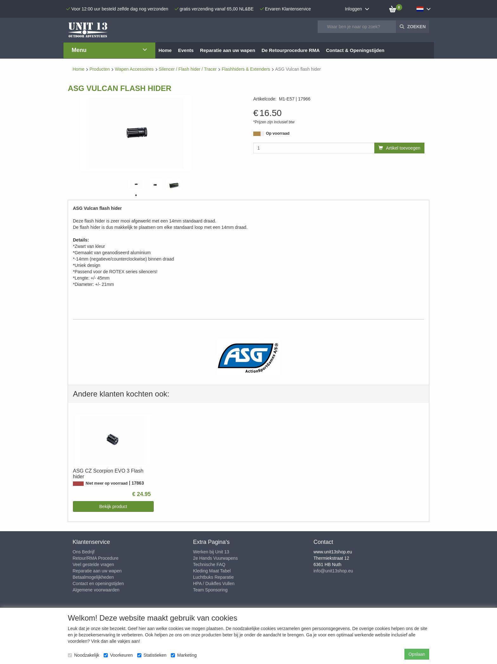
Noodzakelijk (83, 655)
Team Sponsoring (210, 589)
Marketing (184, 655)
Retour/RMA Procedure (96, 558)
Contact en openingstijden (98, 583)
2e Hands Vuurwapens (215, 558)
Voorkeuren (118, 655)
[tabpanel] (136, 184)
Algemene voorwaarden (96, 589)
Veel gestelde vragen (93, 564)
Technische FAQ (209, 564)
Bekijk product (113, 506)
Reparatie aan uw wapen (97, 570)
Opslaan (417, 654)
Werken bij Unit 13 (211, 551)
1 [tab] (136, 195)
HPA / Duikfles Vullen (214, 583)
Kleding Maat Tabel (212, 570)
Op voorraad (277, 133)
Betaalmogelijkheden (93, 577)
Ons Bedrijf (83, 551)
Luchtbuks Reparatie (213, 577)
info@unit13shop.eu (333, 570)
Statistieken (151, 655)
